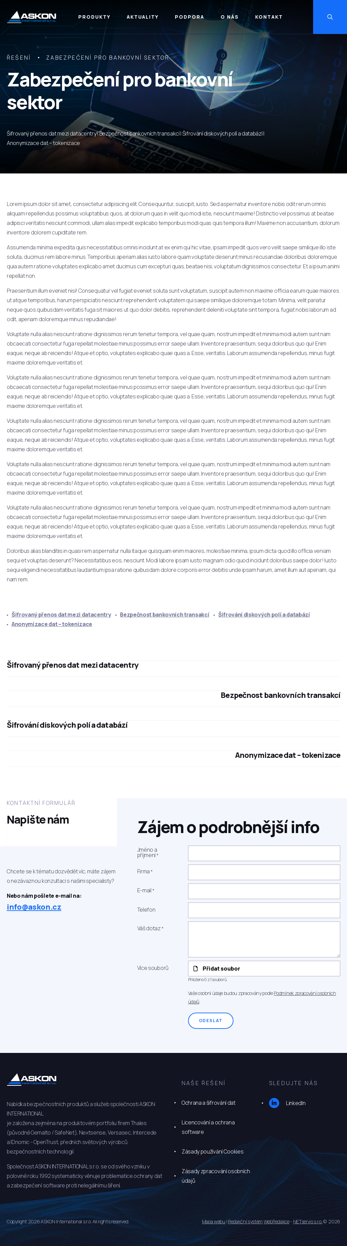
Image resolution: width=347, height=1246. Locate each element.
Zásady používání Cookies (212, 1151)
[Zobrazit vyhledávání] (330, 17)
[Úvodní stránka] (31, 17)
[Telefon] (264, 910)
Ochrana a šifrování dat (209, 1102)
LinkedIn (287, 1103)
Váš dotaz (149, 928)
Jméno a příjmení (147, 852)
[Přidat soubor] (264, 968)
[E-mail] (264, 891)
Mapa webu (213, 1221)
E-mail (144, 890)
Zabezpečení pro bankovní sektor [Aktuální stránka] (107, 57)
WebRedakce (276, 1221)
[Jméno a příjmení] (264, 853)
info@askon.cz (34, 907)
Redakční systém (245, 1221)
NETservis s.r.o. (308, 1221)
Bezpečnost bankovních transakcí (164, 614)
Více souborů (152, 968)
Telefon (146, 909)
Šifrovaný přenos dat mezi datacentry (61, 614)
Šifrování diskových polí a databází (264, 614)
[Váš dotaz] (264, 939)
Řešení (19, 57)
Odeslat (211, 1020)
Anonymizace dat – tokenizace (52, 624)
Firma (143, 871)
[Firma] (264, 872)
